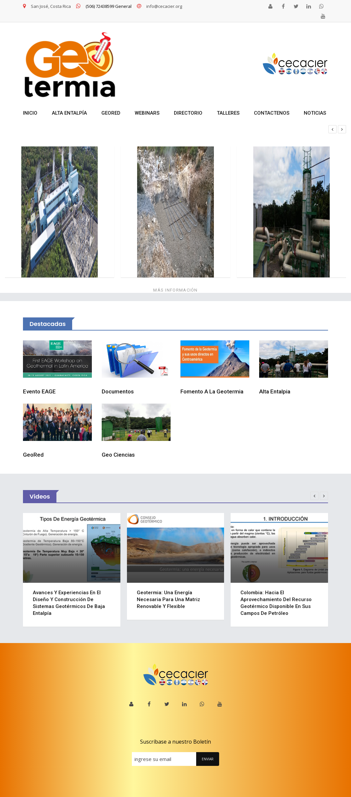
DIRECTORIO (188, 113)
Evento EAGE (39, 391)
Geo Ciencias (118, 454)
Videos (40, 496)
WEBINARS (147, 113)
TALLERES (228, 113)
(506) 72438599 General (104, 6)
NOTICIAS (315, 113)
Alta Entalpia (274, 391)
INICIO (30, 113)
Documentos (118, 391)
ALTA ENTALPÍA (69, 113)
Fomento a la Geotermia (211, 391)
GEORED (110, 113)
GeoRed (33, 454)
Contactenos (271, 113)
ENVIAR (208, 759)
